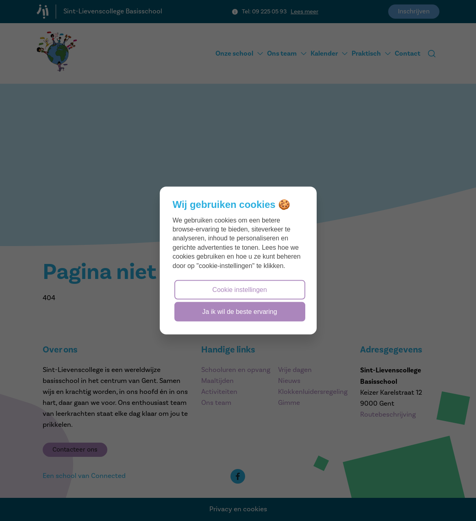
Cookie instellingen (239, 289)
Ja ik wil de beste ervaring (239, 311)
